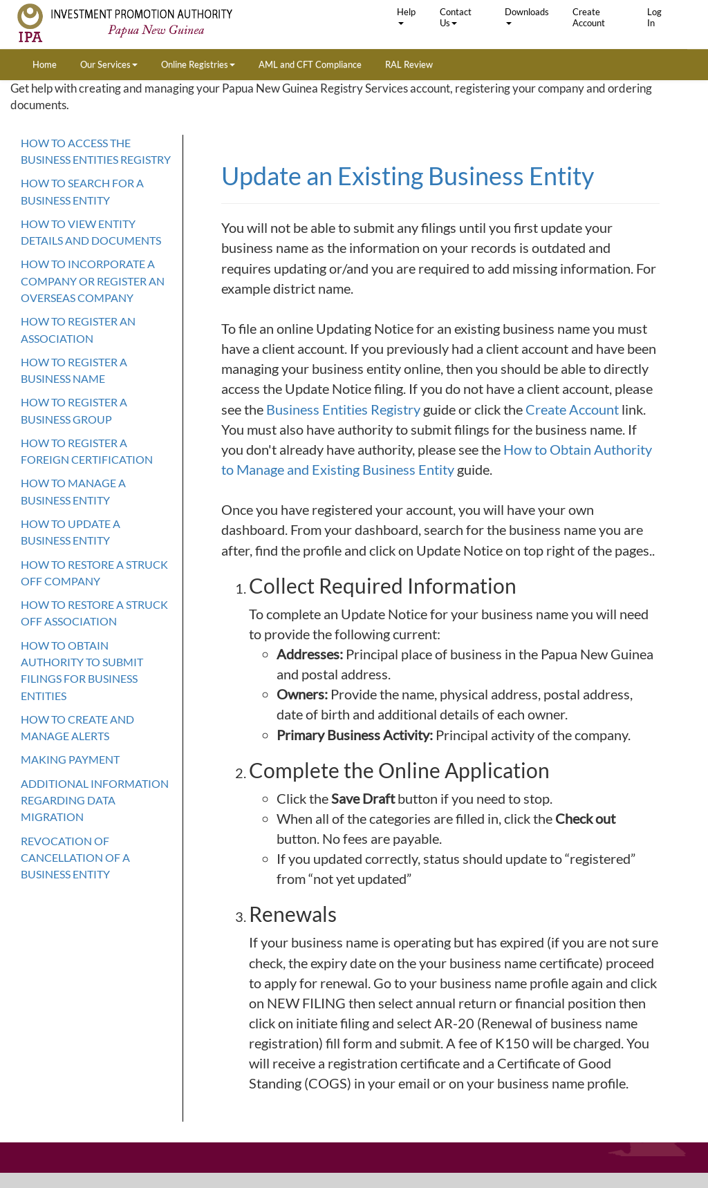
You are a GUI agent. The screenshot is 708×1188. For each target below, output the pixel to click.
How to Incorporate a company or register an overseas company (93, 280)
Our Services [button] (109, 64)
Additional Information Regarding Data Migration (95, 800)
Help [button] (406, 15)
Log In (654, 17)
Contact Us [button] (456, 17)
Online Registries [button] (198, 64)
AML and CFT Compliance (310, 64)
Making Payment (70, 759)
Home (44, 64)
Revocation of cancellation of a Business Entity (75, 857)
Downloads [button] (527, 15)
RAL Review (409, 64)
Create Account (588, 17)
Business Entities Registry (344, 409)
